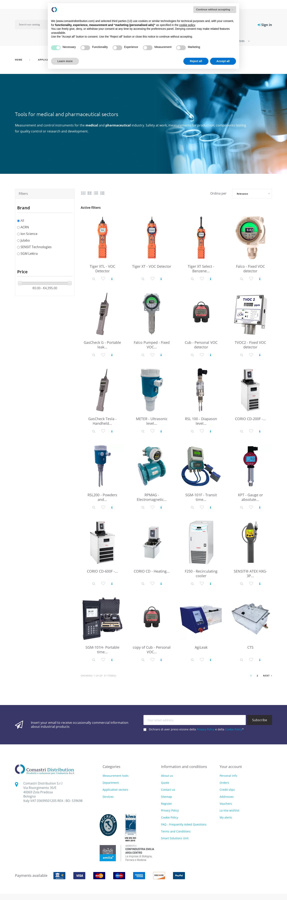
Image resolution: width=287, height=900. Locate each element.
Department (111, 783)
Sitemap (166, 797)
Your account (231, 766)
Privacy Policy (205, 729)
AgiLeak (201, 647)
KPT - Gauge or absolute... (250, 497)
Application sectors (115, 790)
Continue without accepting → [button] (214, 9)
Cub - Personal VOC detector (201, 344)
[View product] (112, 278)
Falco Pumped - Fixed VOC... (152, 344)
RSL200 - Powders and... (102, 497)
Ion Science (29, 234)
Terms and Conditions (176, 831)
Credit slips (227, 790)
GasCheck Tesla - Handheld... (102, 421)
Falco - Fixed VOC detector (250, 268)
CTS (250, 647)
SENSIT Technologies (36, 247)
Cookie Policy (233, 729)
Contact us (168, 790)
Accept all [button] (223, 61)
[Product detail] (93, 278)
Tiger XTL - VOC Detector (102, 268)
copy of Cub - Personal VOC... (152, 649)
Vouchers (226, 804)
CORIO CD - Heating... (152, 571)
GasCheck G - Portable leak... (102, 344)
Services (108, 797)
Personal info (228, 776)
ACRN (25, 227)
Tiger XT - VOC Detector (151, 266)
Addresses (227, 797)
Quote (165, 783)
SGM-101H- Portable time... (102, 649)
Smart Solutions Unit (175, 838)
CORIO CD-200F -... (250, 418)
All (22, 220)
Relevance (242, 193)
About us (167, 776)
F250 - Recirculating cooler (201, 573)
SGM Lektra (29, 253)
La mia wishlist (229, 810)
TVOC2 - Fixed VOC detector (250, 344)
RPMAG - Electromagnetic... (152, 497)
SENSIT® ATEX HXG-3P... (250, 573)
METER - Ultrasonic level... (152, 421)
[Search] (34, 24)
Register (166, 804)
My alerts (226, 817)
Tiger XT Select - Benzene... (201, 268)
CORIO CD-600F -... (102, 571)
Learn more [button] (65, 61)
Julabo (25, 240)
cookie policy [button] (187, 25)
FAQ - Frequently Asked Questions (183, 824)
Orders (224, 783)
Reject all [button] (196, 61)
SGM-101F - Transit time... (201, 497)
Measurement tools (116, 776)
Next (267, 675)
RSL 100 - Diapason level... (201, 421)
